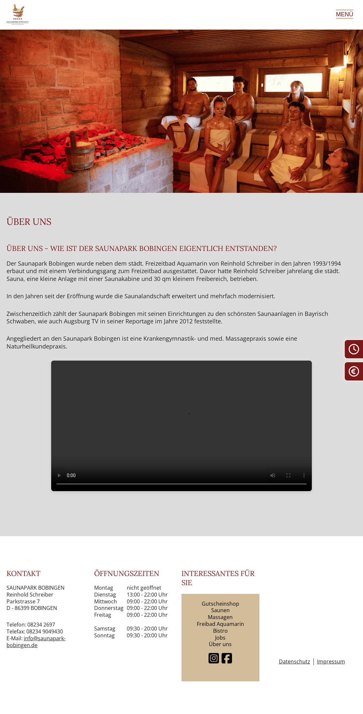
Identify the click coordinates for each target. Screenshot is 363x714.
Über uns (220, 644)
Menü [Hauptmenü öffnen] (344, 14)
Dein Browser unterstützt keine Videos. (181, 426)
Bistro (220, 630)
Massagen (220, 617)
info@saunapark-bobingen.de (36, 642)
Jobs (220, 637)
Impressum (331, 661)
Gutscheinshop (220, 603)
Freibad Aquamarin (220, 624)
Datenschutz (294, 661)
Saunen (220, 610)
